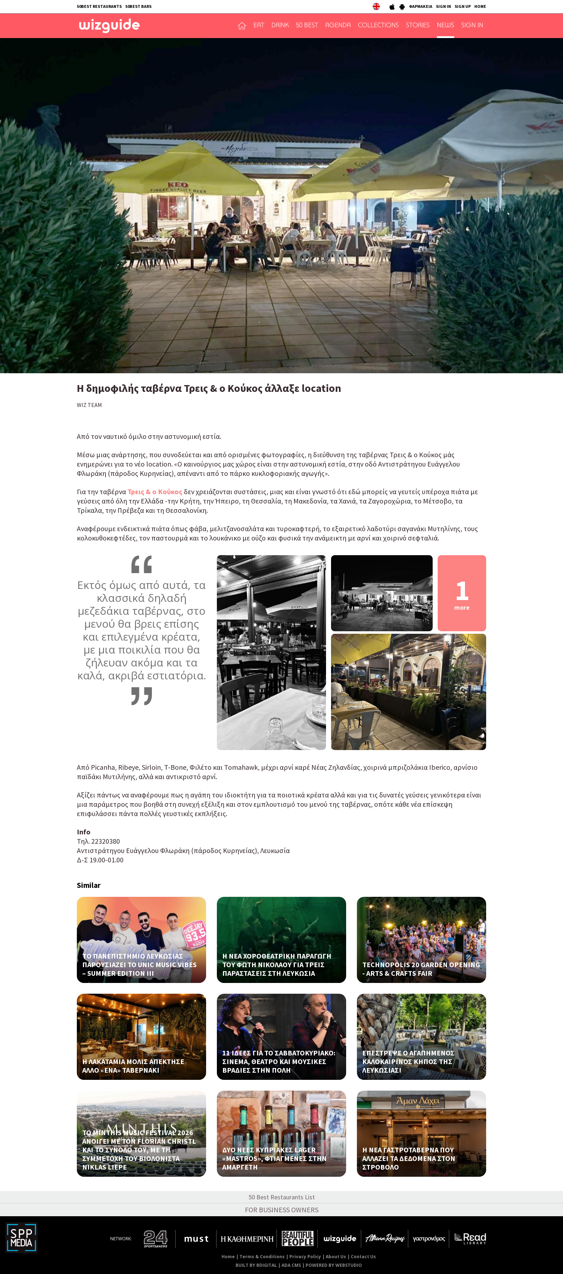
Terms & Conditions (262, 1257)
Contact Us (363, 1257)
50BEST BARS (138, 6)
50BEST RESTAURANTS (99, 6)
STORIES (418, 26)
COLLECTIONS (378, 26)
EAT (258, 26)
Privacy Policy (305, 1257)
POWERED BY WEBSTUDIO (334, 1265)
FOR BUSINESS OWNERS (281, 1209)
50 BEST (307, 26)
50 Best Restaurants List (281, 1197)
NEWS (445, 26)
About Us (336, 1257)
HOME (480, 6)
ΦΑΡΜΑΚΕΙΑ (420, 6)
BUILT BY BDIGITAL (256, 1265)
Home (228, 1257)
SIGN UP (463, 6)
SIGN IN (443, 6)
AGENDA (338, 26)
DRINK (280, 26)
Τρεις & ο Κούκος (154, 491)
